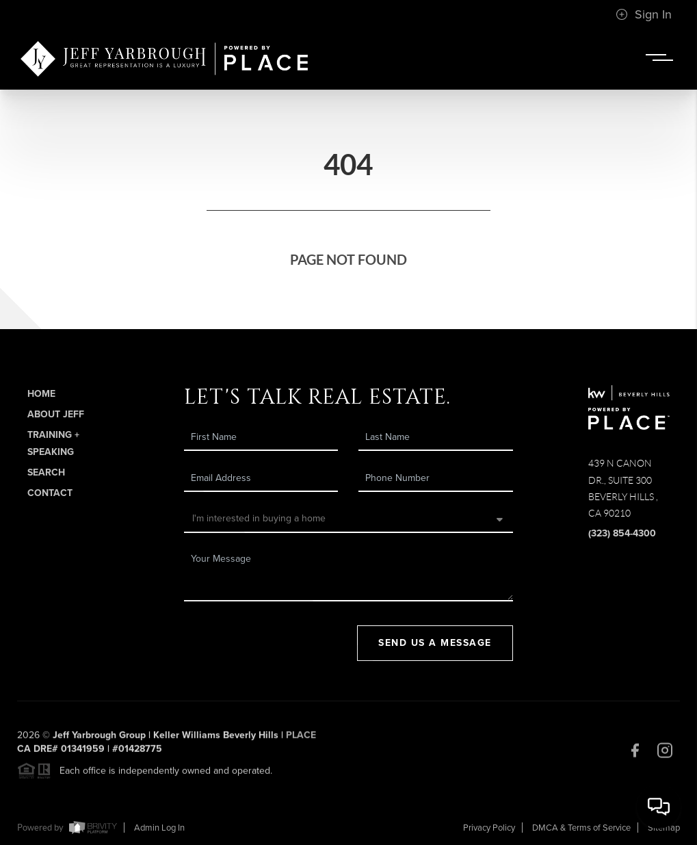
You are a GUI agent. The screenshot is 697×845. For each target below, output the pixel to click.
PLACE (301, 738)
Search (46, 472)
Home (41, 394)
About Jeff (55, 414)
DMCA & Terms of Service (581, 827)
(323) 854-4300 (622, 533)
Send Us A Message (435, 643)
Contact (50, 493)
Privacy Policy (489, 827)
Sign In (644, 14)
